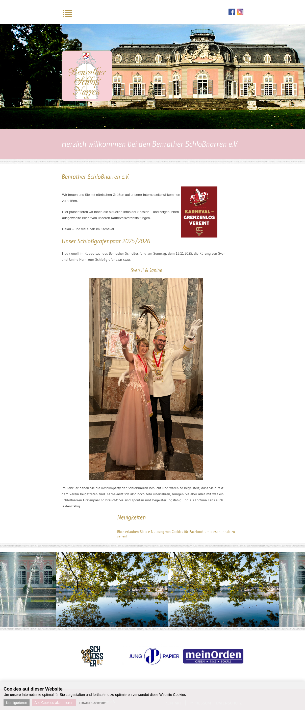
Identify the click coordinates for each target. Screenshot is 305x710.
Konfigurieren (16, 703)
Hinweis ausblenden (92, 703)
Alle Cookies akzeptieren (53, 703)
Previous (57, 649)
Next (247, 649)
